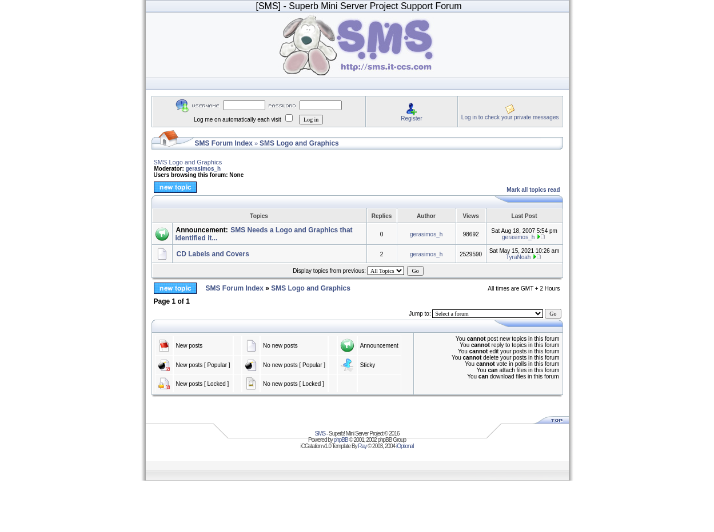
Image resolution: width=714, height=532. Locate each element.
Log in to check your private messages (510, 117)
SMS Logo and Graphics (299, 143)
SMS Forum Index (224, 143)
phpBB (341, 440)
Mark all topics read (533, 190)
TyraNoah (518, 257)
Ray (362, 446)
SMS (320, 433)
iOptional (404, 446)
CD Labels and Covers (213, 254)
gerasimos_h (203, 169)
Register (411, 118)
